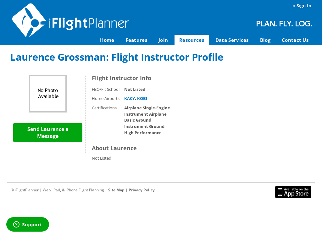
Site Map (116, 190)
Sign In (304, 5)
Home (107, 40)
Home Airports (105, 98)
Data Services (232, 40)
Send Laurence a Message (48, 133)
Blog (265, 40)
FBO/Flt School (105, 89)
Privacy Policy (142, 190)
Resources (191, 40)
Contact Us (295, 40)
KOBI (142, 98)
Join (163, 40)
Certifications (104, 108)
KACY (129, 98)
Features (136, 40)
